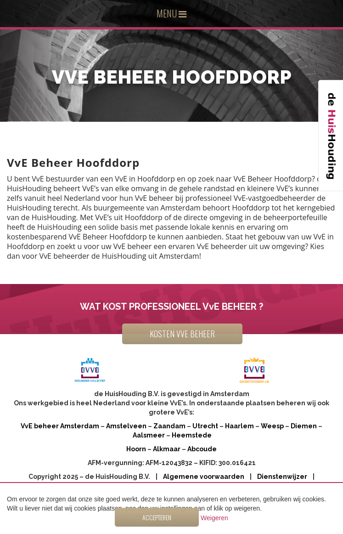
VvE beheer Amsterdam (60, 426)
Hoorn (136, 449)
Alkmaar (166, 449)
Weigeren (214, 518)
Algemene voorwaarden (203, 476)
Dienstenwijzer (282, 476)
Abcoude (202, 449)
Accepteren (156, 517)
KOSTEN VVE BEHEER (182, 334)
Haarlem (239, 426)
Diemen (304, 426)
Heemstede (192, 435)
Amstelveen (126, 426)
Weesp (272, 426)
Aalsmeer (149, 435)
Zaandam (169, 426)
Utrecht (205, 426)
